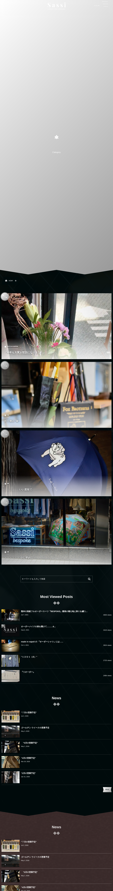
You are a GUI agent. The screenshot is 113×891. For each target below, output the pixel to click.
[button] (105, 4)
